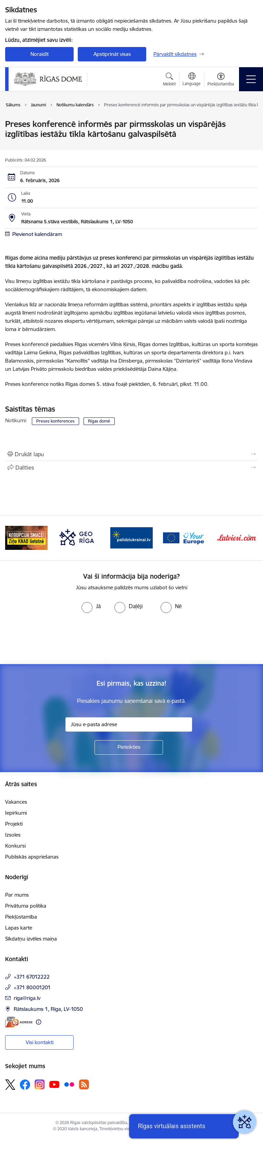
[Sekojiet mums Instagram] (40, 1084)
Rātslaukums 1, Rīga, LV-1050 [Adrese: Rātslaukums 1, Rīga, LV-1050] (48, 1009)
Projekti (14, 823)
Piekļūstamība (21, 916)
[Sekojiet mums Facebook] (25, 1084)
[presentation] (57, 638)
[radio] (91, 606)
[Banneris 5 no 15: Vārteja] (184, 537)
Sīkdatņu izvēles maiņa (31, 938)
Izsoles (13, 834)
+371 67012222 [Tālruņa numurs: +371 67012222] (32, 976)
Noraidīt (39, 54)
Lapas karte (18, 927)
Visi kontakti (39, 1042)
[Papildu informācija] (38, 1022)
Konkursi (15, 845)
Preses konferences (55, 421)
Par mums (17, 895)
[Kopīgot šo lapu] (131, 467)
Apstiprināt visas (112, 54)
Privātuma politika (25, 905)
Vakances (16, 802)
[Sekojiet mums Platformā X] (10, 1084)
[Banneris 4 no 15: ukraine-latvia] (131, 537)
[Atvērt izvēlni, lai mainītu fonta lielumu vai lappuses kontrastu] (220, 80)
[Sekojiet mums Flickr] (69, 1084)
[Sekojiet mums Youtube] (54, 1084)
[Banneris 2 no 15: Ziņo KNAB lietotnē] (26, 537)
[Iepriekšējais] (13, 537)
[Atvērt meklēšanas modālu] (169, 80)
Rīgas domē (99, 421)
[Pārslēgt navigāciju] (251, 79)
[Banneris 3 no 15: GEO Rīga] (79, 537)
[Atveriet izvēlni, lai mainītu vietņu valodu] (191, 80)
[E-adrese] (19, 1022)
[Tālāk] (250, 537)
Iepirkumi (16, 813)
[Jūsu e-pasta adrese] (128, 724)
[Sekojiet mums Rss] (84, 1084)
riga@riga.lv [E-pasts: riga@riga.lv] (27, 998)
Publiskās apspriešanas (32, 856)
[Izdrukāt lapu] (131, 454)
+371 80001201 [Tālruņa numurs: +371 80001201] (32, 987)
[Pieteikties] (129, 747)
